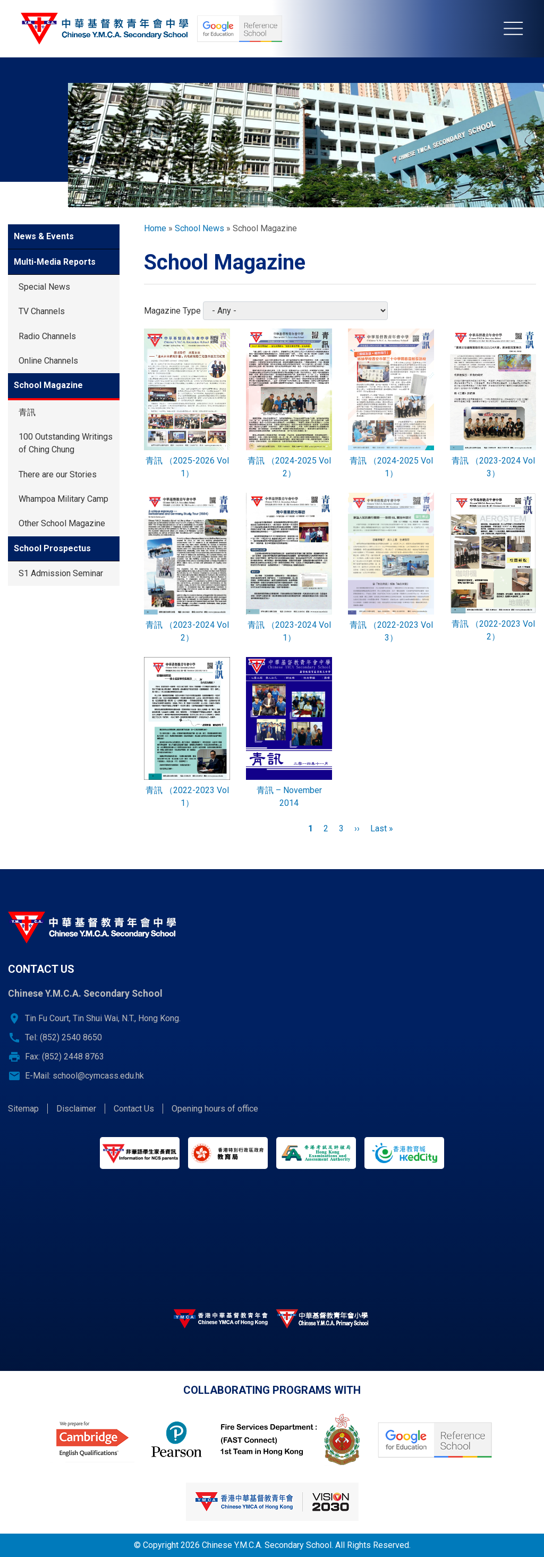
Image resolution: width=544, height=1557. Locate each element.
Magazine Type (172, 311)
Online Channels (48, 361)
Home (155, 228)
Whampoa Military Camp (63, 499)
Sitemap (23, 1109)
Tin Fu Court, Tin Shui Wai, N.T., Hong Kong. (103, 1018)
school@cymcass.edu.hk (98, 1076)
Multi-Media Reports (55, 262)
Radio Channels (47, 336)
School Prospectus (52, 548)
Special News (44, 287)
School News (199, 228)
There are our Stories (58, 474)
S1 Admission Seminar (61, 573)
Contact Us (134, 1109)
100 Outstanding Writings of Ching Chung (66, 443)
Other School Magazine (62, 523)
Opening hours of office (215, 1109)
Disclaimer (76, 1109)
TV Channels (42, 311)
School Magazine (48, 385)
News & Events (44, 236)
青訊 (27, 412)
